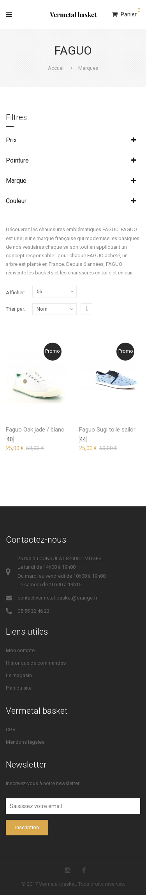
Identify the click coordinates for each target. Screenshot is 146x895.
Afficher (15, 292)
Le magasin (19, 675)
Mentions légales (25, 742)
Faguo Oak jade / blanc (35, 429)
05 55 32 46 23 (33, 611)
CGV (11, 729)
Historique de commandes (36, 663)
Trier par (15, 309)
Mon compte (20, 650)
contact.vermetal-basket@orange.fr (57, 598)
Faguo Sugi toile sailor (107, 429)
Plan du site (19, 688)
